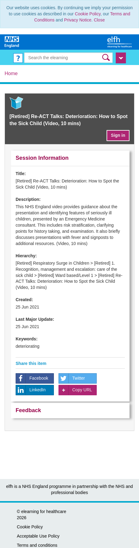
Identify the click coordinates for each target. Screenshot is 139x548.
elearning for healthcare (43, 511)
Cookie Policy (87, 13)
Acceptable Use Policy (38, 536)
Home (11, 73)
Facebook (32, 378)
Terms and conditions (37, 545)
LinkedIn (31, 390)
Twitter (72, 378)
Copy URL (75, 390)
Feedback (28, 410)
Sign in (118, 135)
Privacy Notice (77, 19)
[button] (106, 57)
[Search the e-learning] (68, 57)
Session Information (42, 158)
